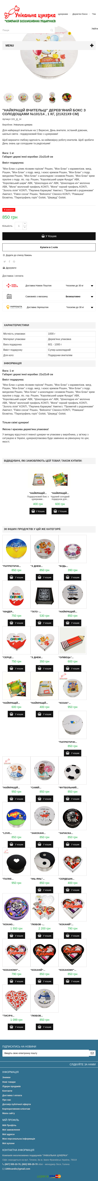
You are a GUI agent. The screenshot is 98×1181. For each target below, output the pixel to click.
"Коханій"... (66, 924)
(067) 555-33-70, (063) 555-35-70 (21, 1164)
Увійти (95, 28)
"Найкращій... (38, 493)
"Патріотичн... (11, 566)
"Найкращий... (68, 611)
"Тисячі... (8, 1015)
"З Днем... (36, 566)
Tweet (4, 261)
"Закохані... (38, 833)
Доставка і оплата (12, 1095)
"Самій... (35, 787)
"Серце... (8, 657)
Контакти (7, 1091)
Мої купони (8, 1143)
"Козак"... (65, 702)
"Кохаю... (8, 924)
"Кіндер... (8, 611)
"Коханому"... (11, 970)
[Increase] (25, 224)
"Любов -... (37, 924)
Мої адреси (8, 1134)
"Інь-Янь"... (37, 878)
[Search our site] (24, 30)
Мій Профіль (9, 1125)
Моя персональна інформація (18, 1138)
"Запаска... (66, 833)
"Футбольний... (68, 787)
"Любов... (36, 1015)
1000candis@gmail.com (17, 1169)
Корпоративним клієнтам (16, 1109)
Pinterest (14, 261)
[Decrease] (25, 228)
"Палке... (8, 878)
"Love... (7, 833)
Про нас (6, 1100)
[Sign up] (92, 1053)
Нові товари (9, 1082)
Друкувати (9, 268)
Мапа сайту (8, 1113)
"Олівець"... (66, 657)
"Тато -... (35, 611)
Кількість (7, 226)
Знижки (6, 1077)
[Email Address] (45, 1053)
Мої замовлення (11, 1129)
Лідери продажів (11, 1086)
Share (9, 261)
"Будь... (63, 566)
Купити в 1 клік (49, 247)
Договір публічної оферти (16, 1104)
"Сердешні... (66, 878)
